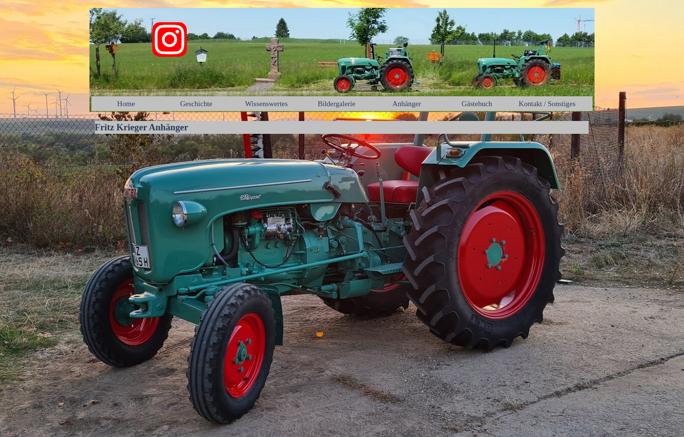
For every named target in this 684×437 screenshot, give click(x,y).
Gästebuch (477, 104)
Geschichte (196, 104)
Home (126, 104)
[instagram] (169, 39)
